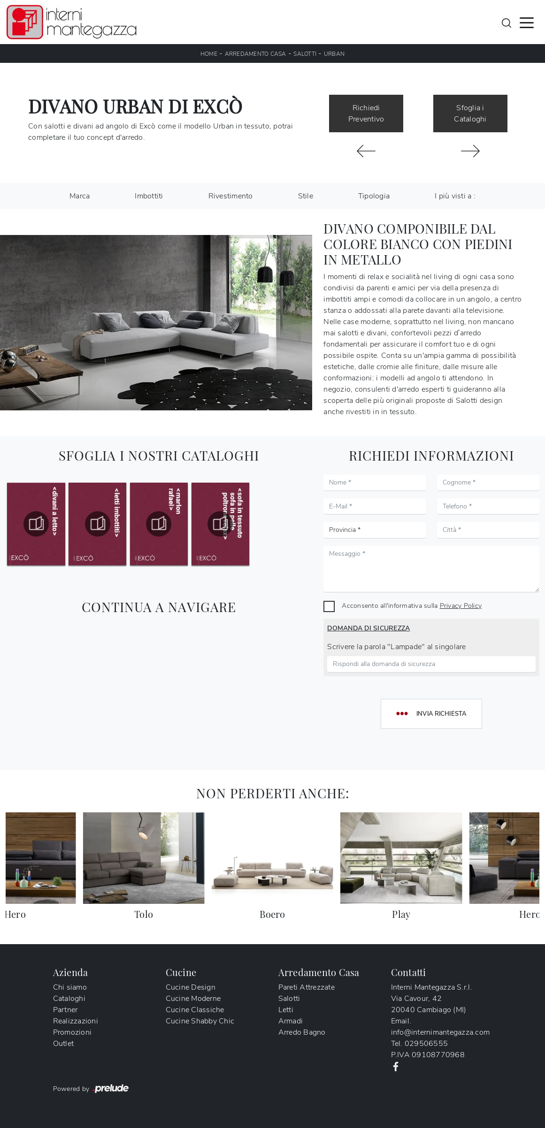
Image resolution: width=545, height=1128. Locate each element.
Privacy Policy (461, 605)
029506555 (426, 1043)
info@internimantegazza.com (440, 1032)
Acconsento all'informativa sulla (412, 605)
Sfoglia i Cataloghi (470, 113)
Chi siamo (70, 987)
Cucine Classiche (195, 1010)
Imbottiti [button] (149, 196)
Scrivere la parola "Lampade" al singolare (396, 647)
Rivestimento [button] (230, 196)
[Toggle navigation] (526, 22)
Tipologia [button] (374, 196)
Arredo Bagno (302, 1032)
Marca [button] (79, 196)
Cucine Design (190, 987)
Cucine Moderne (193, 998)
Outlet (63, 1043)
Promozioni (72, 1032)
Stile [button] (305, 196)
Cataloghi (69, 998)
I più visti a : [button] (455, 196)
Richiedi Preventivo (366, 113)
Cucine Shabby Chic (200, 1021)
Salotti (304, 54)
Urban (334, 54)
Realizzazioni (75, 1021)
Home (208, 54)
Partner (65, 1010)
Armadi (290, 1021)
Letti (285, 1010)
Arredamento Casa (255, 54)
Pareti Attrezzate (306, 987)
